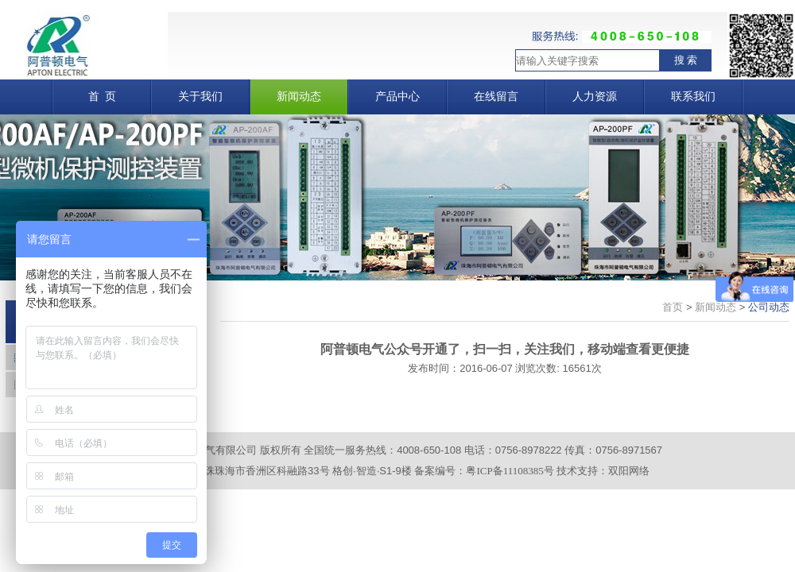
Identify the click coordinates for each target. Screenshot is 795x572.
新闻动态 (715, 307)
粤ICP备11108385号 (509, 471)
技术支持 (577, 471)
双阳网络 (629, 471)
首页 (672, 307)
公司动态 (768, 307)
